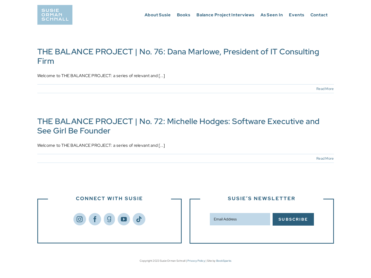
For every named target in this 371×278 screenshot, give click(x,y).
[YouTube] (124, 219)
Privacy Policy (196, 260)
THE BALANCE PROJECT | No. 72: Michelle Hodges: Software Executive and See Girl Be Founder (178, 126)
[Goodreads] (109, 219)
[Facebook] (95, 219)
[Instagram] (79, 219)
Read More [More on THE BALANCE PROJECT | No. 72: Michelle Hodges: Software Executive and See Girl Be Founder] (325, 158)
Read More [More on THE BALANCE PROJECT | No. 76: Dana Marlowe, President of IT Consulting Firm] (325, 88)
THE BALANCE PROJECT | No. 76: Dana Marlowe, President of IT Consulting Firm (178, 56)
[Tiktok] (139, 219)
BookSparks (224, 260)
